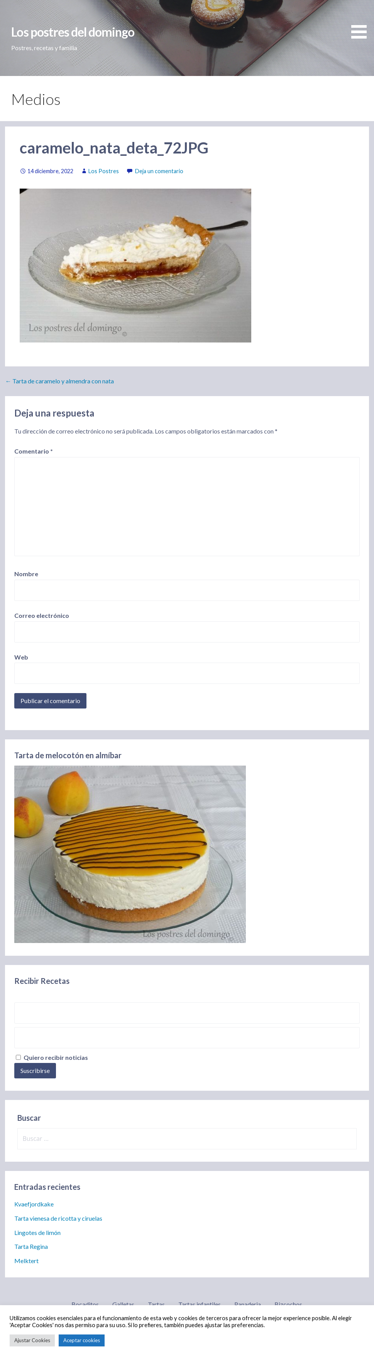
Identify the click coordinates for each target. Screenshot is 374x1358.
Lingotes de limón (37, 1232)
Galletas (123, 1304)
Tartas (156, 1304)
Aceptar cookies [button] (81, 1340)
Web (21, 657)
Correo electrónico (41, 615)
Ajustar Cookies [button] (32, 1340)
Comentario (33, 451)
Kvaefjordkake (34, 1204)
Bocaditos (85, 1304)
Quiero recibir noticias (52, 1057)
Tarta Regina (31, 1246)
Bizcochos (288, 1304)
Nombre (26, 573)
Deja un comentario (159, 171)
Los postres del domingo (72, 31)
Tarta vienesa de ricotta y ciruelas (58, 1218)
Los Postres (103, 171)
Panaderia (247, 1304)
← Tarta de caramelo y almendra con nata (59, 381)
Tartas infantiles (199, 1304)
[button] (361, 20)
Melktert (26, 1260)
